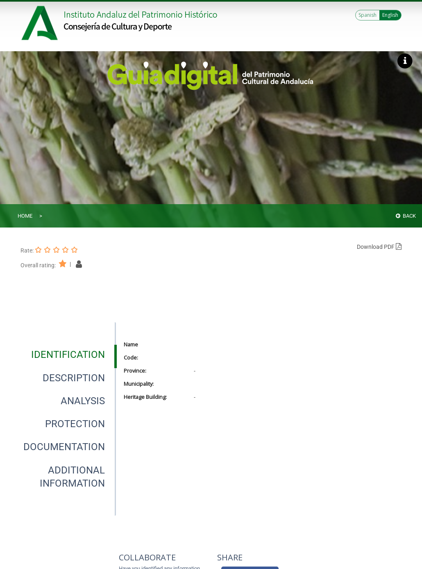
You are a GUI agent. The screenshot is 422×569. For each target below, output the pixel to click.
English (390, 14)
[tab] (68, 354)
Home (25, 216)
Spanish (367, 14)
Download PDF (379, 247)
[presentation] (67, 354)
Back (406, 216)
